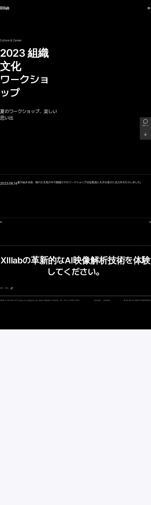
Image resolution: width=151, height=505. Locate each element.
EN (6, 464)
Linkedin (106, 476)
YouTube (97, 476)
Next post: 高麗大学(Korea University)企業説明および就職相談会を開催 (111, 397)
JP (11, 464)
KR (1, 464)
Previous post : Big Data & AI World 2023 (23, 397)
